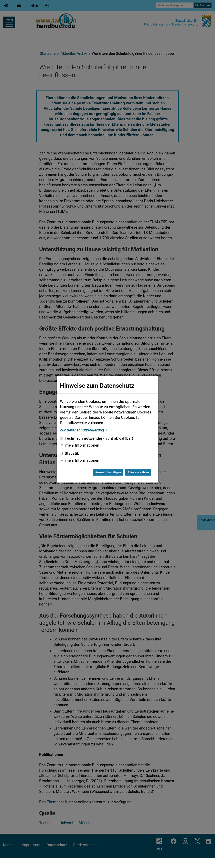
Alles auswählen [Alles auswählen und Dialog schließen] (138, 472)
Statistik (69, 453)
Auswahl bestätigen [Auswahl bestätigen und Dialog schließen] (108, 472)
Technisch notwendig (96, 438)
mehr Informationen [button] (82, 445)
